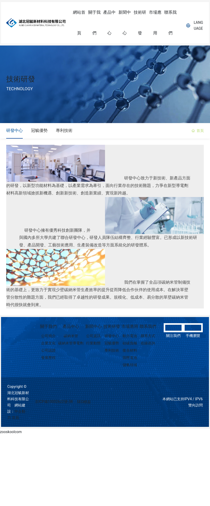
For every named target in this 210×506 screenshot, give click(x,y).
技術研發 (20, 79)
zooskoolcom (11, 434)
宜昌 (15, 419)
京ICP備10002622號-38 (54, 403)
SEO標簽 (84, 404)
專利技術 (64, 131)
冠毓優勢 (39, 131)
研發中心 (14, 131)
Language (194, 25)
